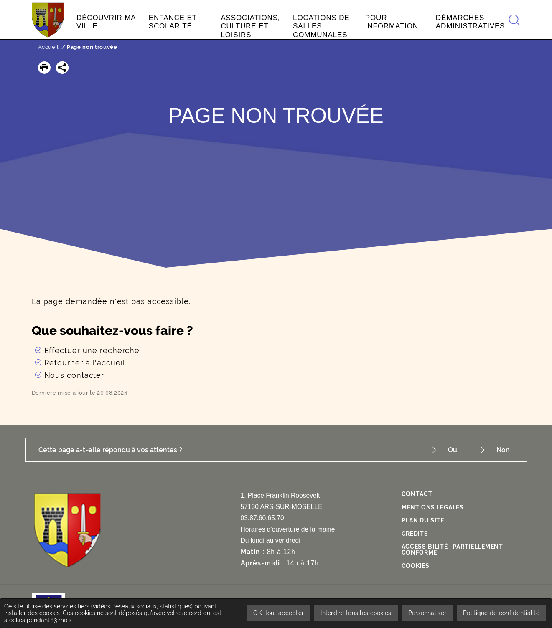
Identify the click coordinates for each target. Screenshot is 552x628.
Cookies (416, 565)
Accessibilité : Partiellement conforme (452, 549)
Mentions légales (433, 507)
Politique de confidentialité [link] (501, 613)
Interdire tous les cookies (356, 613)
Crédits (415, 533)
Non (503, 450)
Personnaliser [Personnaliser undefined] (427, 613)
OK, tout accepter (278, 613)
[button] (44, 67)
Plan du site (423, 520)
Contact (417, 494)
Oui (453, 450)
